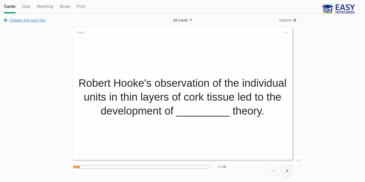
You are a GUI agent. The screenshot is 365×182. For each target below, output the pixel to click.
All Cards (180, 20)
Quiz (26, 6)
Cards (9, 6)
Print (81, 6)
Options (285, 20)
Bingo (65, 6)
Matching (45, 6)
